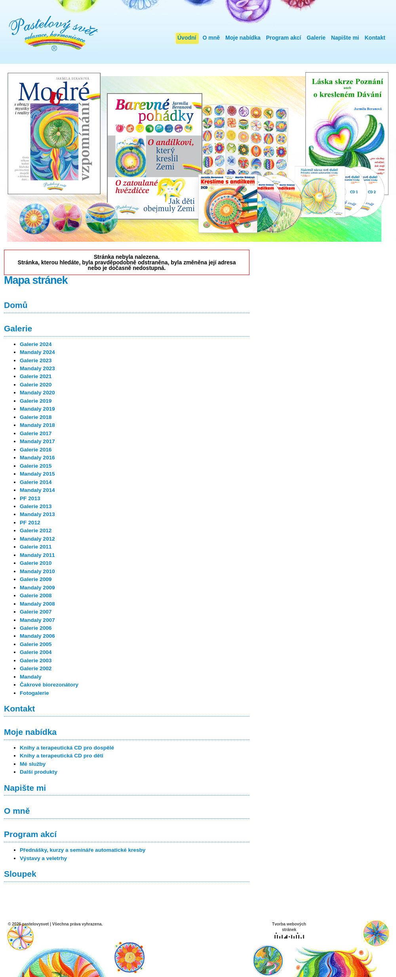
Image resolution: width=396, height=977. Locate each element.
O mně (211, 37)
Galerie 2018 (35, 417)
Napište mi (345, 37)
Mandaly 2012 (37, 539)
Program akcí (283, 37)
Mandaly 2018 (37, 425)
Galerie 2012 (35, 530)
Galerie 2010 (35, 563)
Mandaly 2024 (37, 352)
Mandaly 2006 (37, 636)
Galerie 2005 (35, 644)
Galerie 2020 (35, 385)
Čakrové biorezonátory (49, 685)
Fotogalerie (34, 693)
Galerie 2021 (35, 376)
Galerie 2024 (35, 344)
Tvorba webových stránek (289, 930)
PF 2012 (30, 523)
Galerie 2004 (35, 652)
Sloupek (20, 873)
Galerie (316, 37)
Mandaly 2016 (37, 458)
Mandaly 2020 (37, 393)
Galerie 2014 (35, 482)
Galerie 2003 (35, 660)
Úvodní (186, 37)
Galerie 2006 (35, 628)
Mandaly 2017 (37, 441)
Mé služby (33, 764)
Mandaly (31, 677)
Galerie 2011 (35, 547)
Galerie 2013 (35, 506)
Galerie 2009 (35, 579)
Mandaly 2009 (37, 588)
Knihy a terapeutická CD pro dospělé (67, 748)
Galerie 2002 (35, 668)
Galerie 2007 (35, 612)
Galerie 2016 (35, 450)
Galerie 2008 (35, 595)
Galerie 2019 (35, 401)
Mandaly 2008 (37, 604)
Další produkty (38, 772)
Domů (16, 305)
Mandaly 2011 (37, 555)
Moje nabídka (243, 37)
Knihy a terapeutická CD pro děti (61, 756)
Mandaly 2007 (37, 620)
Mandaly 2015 (37, 474)
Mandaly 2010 (37, 571)
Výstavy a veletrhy (43, 858)
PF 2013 (30, 498)
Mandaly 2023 (37, 368)
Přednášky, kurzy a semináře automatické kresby (82, 850)
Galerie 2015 (35, 466)
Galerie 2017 (35, 433)
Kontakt (375, 37)
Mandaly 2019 (37, 409)
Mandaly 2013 (37, 514)
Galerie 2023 (35, 360)
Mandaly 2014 (37, 490)
